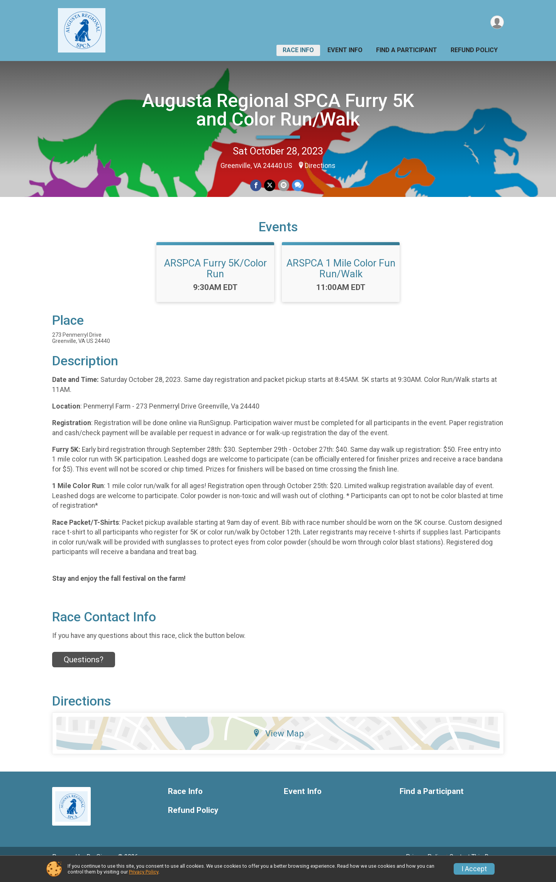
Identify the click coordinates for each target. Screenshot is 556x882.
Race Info (298, 50)
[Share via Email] (283, 185)
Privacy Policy (143, 872)
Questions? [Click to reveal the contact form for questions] (83, 670)
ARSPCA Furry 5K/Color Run (215, 279)
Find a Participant (406, 50)
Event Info (345, 50)
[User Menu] (497, 22)
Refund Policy (474, 50)
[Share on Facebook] (256, 185)
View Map (278, 744)
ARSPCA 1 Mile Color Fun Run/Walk (340, 279)
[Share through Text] (297, 185)
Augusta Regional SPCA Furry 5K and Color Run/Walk (278, 110)
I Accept (474, 869)
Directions (320, 166)
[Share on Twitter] (269, 185)
